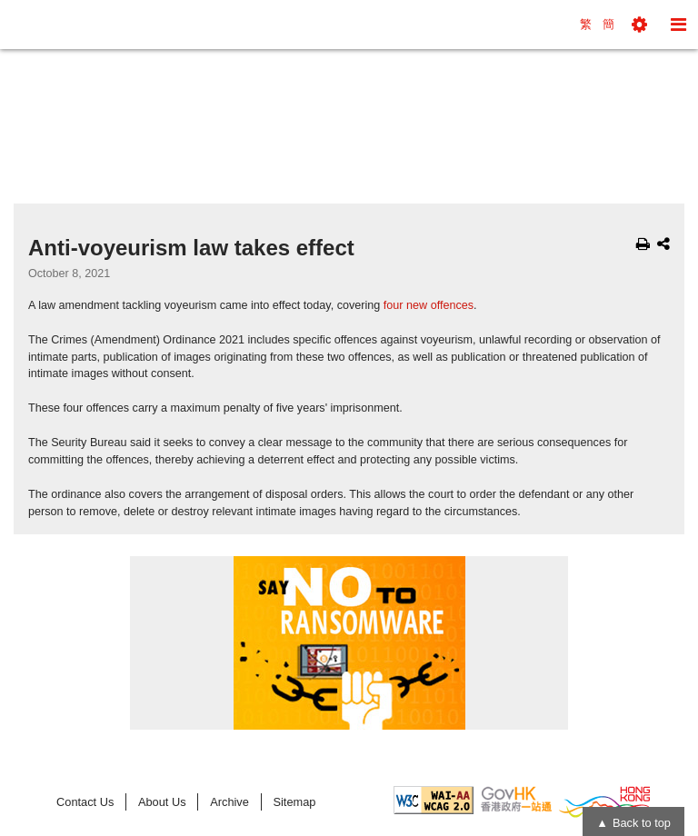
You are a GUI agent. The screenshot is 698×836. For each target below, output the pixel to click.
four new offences (429, 305)
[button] (639, 24)
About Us (162, 802)
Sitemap (294, 802)
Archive (229, 802)
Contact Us (85, 802)
